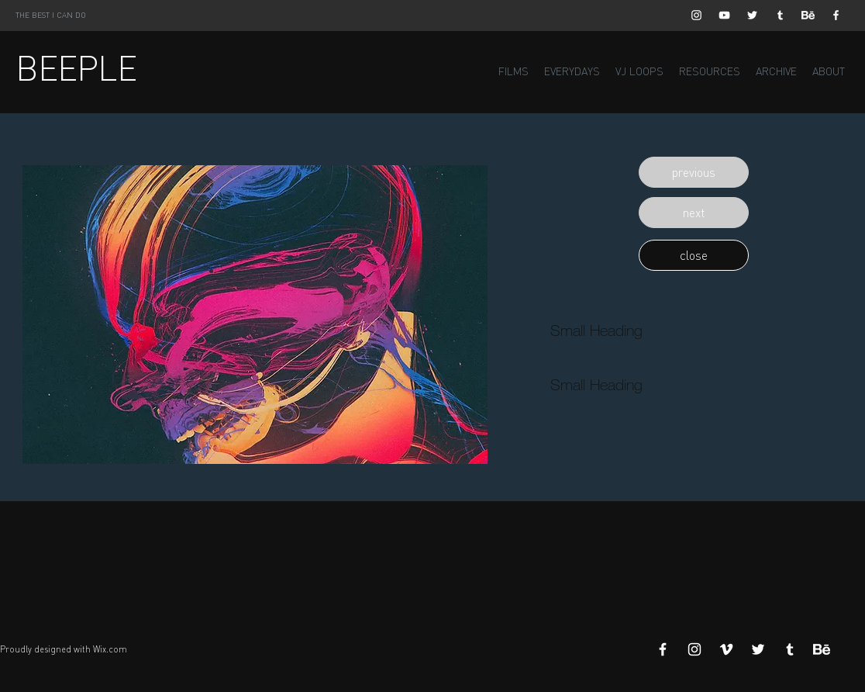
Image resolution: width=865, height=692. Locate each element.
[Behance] (808, 15)
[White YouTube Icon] (724, 15)
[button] (694, 172)
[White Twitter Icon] (752, 15)
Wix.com (110, 649)
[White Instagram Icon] (696, 15)
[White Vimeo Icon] (726, 649)
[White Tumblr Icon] (780, 15)
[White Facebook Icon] (836, 15)
